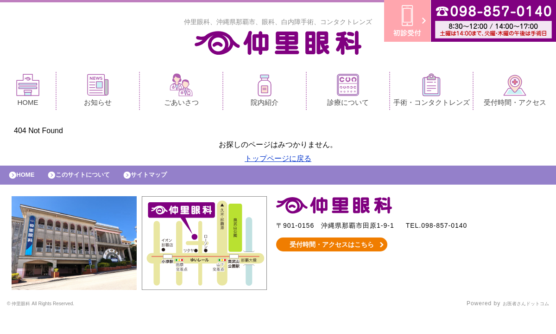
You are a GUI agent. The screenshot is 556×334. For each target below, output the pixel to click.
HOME (27, 92)
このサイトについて (94, 179)
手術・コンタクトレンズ (431, 92)
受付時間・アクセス (515, 92)
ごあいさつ (181, 92)
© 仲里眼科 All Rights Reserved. (53, 311)
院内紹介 (264, 92)
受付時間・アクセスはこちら (332, 251)
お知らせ (98, 92)
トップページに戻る (278, 161)
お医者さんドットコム (519, 311)
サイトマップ (169, 179)
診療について (348, 92)
